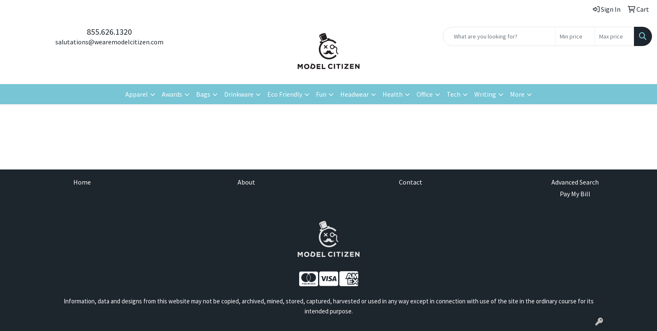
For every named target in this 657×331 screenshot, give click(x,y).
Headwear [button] (354, 94)
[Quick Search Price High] (614, 36)
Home (82, 182)
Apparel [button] (136, 94)
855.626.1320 (109, 31)
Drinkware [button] (238, 94)
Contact (410, 182)
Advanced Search (575, 182)
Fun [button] (321, 94)
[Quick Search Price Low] (575, 36)
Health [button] (393, 94)
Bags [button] (203, 94)
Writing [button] (485, 94)
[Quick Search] (499, 36)
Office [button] (424, 94)
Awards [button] (172, 94)
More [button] (517, 94)
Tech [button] (453, 94)
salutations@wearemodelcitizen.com (109, 42)
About (246, 182)
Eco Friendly (284, 94)
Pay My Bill (575, 194)
